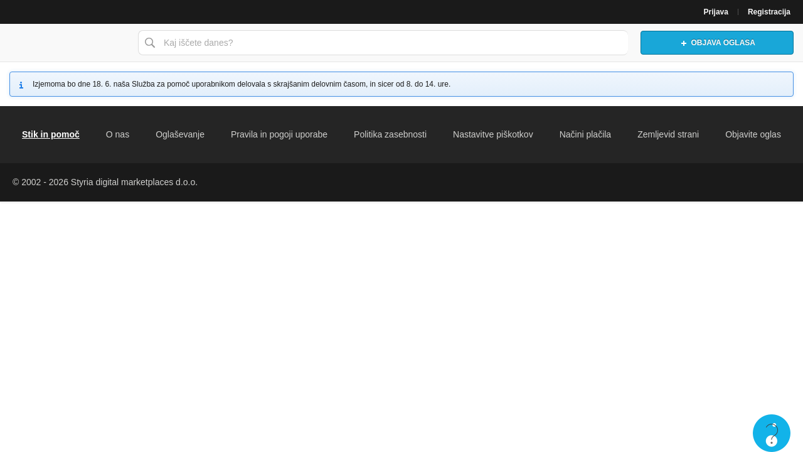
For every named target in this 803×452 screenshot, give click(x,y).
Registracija (769, 12)
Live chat (771, 433)
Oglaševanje (180, 134)
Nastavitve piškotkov (493, 134)
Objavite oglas (753, 134)
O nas (117, 134)
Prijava (716, 12)
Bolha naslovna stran (65, 42)
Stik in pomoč (51, 134)
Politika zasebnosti (390, 134)
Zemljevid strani (668, 134)
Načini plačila (585, 134)
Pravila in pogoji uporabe (279, 134)
